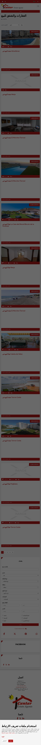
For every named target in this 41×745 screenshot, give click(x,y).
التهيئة (3, 736)
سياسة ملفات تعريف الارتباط (8, 733)
